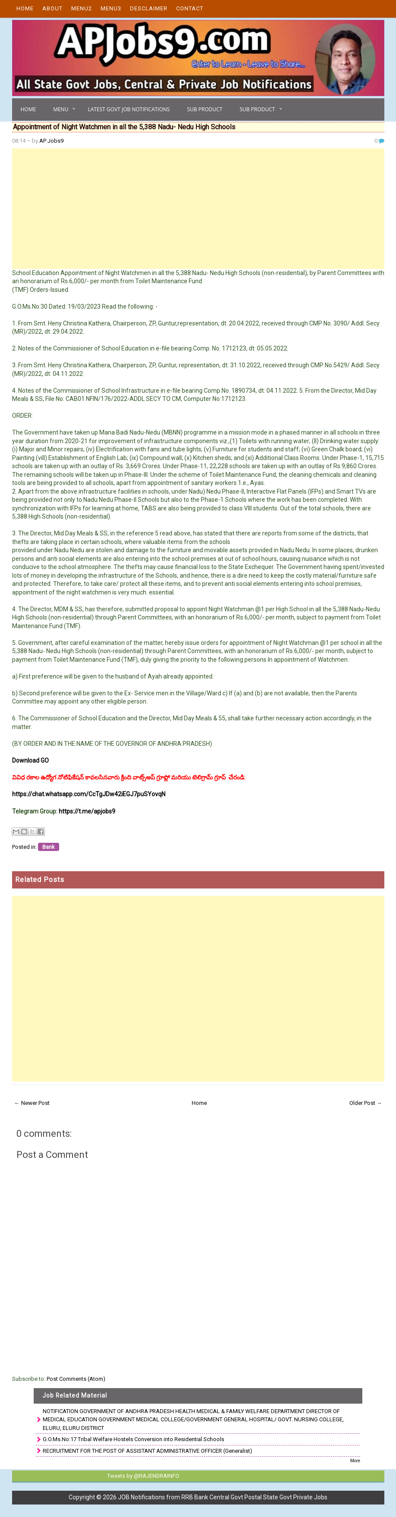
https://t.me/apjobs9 (87, 811)
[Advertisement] (198, 208)
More (355, 1461)
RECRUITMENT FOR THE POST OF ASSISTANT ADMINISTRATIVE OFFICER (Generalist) (147, 1451)
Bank (48, 847)
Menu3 (111, 8)
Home (25, 8)
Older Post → (365, 1103)
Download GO (30, 760)
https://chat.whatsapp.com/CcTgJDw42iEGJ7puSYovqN (88, 794)
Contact (189, 8)
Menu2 (81, 8)
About (52, 8)
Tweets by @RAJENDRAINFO (141, 1476)
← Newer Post (32, 1103)
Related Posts (39, 880)
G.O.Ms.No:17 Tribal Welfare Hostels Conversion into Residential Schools (133, 1439)
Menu (60, 109)
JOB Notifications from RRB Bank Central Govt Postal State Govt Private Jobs (222, 1496)
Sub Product (204, 109)
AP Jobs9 (51, 141)
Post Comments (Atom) (76, 1379)
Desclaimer (149, 8)
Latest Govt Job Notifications (129, 109)
